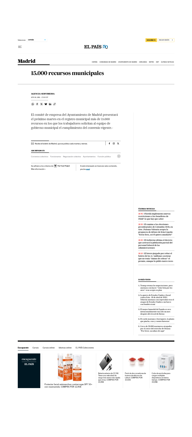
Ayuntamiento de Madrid (127, 62)
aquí (88, 169)
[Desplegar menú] (20, 47)
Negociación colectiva (72, 156)
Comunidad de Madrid (108, 62)
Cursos (36, 348)
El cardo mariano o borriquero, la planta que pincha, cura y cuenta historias (157, 320)
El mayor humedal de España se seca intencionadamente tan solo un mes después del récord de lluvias (155, 311)
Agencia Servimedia (43, 94)
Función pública (104, 156)
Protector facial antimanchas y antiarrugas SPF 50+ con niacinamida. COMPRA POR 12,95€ (68, 385)
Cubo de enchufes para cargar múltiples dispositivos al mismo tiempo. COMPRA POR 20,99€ (161, 377)
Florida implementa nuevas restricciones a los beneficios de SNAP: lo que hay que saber (154, 216)
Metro (151, 62)
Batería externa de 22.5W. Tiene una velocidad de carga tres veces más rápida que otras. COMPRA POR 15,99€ (109, 377)
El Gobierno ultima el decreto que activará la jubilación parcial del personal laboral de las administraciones (155, 244)
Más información (38, 169)
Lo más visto (144, 280)
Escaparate (23, 348)
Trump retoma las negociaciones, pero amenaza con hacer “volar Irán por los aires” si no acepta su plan (156, 287)
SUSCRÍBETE (151, 40)
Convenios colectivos (39, 156)
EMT (157, 62)
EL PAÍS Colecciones (85, 348)
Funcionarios (55, 156)
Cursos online (49, 348)
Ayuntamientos (89, 156)
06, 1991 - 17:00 (39, 97)
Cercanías (143, 62)
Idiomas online (65, 348)
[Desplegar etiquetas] (119, 156)
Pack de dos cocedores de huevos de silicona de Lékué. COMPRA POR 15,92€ (135, 376)
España (94, 62)
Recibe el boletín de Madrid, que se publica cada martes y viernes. (61, 144)
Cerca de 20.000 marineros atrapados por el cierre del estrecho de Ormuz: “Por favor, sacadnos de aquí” (156, 328)
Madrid (26, 61)
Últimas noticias (167, 62)
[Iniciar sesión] (166, 40)
